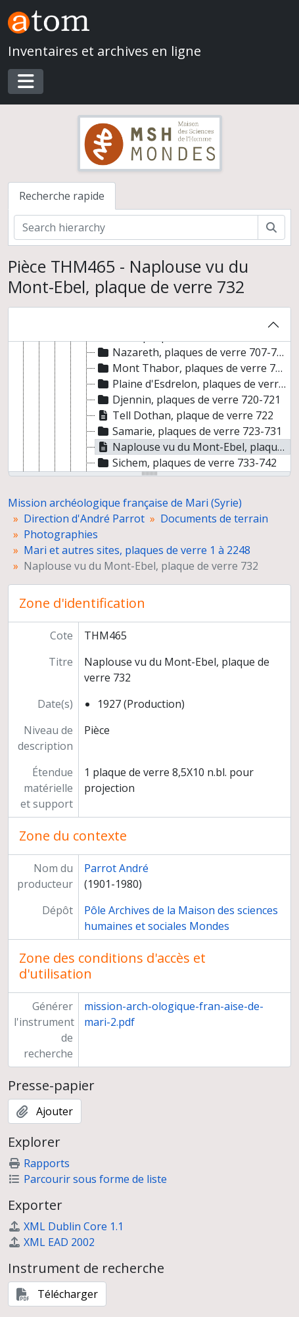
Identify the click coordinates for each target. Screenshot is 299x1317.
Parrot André (116, 868)
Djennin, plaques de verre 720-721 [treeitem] (188, 399)
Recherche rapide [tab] (61, 196)
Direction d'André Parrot (84, 518)
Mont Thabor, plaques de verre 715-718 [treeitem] (192, 368)
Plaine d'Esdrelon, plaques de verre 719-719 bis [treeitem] (192, 384)
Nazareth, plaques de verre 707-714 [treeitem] (191, 352)
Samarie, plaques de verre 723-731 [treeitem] (188, 431)
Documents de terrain (214, 518)
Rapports (39, 1163)
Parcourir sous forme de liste (87, 1179)
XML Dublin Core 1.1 (66, 1226)
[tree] (149, 407)
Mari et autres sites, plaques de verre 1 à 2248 (137, 550)
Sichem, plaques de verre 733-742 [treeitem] (186, 463)
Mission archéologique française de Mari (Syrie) (125, 503)
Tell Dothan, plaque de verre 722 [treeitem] (184, 415)
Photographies (61, 534)
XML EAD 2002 (51, 1242)
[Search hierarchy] (136, 227)
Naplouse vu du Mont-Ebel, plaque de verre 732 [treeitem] (192, 447)
